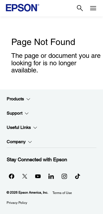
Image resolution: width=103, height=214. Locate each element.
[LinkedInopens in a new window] (51, 176)
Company (19, 142)
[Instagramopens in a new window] (64, 176)
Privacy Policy (17, 203)
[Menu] (93, 8)
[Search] (80, 8)
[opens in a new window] (77, 176)
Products (18, 99)
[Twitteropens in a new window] (25, 176)
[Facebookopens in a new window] (11, 176)
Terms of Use (62, 193)
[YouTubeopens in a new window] (38, 176)
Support (18, 113)
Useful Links (22, 128)
